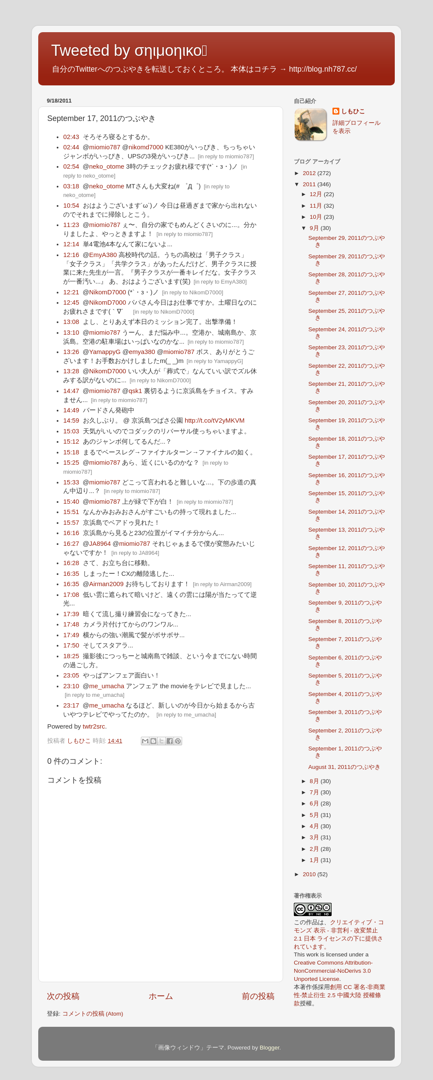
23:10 (71, 686)
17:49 (71, 635)
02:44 (71, 147)
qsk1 (135, 390)
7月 (315, 792)
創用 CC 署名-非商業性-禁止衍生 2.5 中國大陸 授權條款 (340, 995)
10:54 (71, 205)
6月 (315, 803)
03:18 (71, 186)
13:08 (71, 321)
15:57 (71, 522)
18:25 (71, 656)
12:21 (71, 292)
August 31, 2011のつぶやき (344, 767)
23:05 (71, 675)
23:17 (71, 705)
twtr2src (94, 726)
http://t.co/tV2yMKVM (214, 420)
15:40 (71, 501)
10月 (317, 217)
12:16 (71, 254)
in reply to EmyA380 (220, 281)
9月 (315, 228)
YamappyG (105, 351)
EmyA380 (103, 254)
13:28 (71, 371)
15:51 (71, 511)
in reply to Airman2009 (222, 584)
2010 (310, 874)
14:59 (71, 420)
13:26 (71, 351)
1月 (315, 860)
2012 (310, 173)
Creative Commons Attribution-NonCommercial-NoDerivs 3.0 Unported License (333, 970)
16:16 (71, 532)
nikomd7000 (145, 147)
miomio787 (105, 147)
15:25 (71, 462)
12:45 (71, 302)
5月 (315, 815)
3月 (315, 837)
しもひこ (353, 111)
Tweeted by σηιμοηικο (129, 50)
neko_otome (107, 166)
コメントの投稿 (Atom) (92, 1013)
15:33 (71, 482)
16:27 (71, 543)
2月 (315, 849)
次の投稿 (63, 996)
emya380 (142, 351)
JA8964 (100, 543)
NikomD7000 (107, 292)
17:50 (71, 645)
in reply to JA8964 (135, 553)
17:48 (71, 624)
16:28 (71, 563)
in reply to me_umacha (94, 695)
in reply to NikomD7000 (193, 292)
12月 (317, 194)
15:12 (71, 441)
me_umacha (107, 686)
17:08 (71, 594)
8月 (315, 781)
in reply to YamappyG (214, 361)
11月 (317, 206)
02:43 (71, 136)
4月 (315, 826)
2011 (310, 184)
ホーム (161, 996)
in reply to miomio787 (226, 156)
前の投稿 (258, 996)
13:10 (71, 332)
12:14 (71, 244)
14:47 (71, 390)
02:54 (71, 166)
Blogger (269, 1047)
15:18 (71, 452)
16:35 (71, 573)
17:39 (71, 614)
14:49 (71, 410)
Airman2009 (106, 584)
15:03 (71, 431)
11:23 (71, 224)
